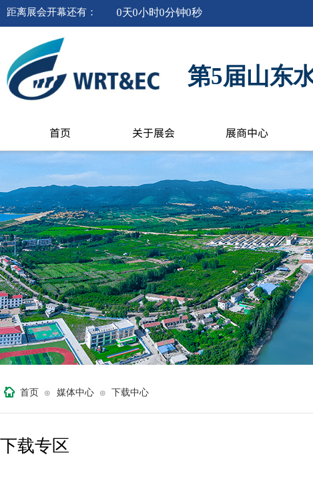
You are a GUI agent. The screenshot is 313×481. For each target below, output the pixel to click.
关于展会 (153, 132)
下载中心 (130, 392)
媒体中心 (75, 392)
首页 (60, 132)
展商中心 (247, 132)
